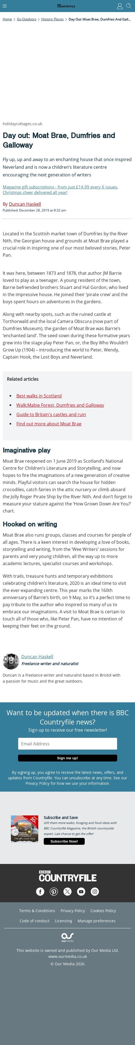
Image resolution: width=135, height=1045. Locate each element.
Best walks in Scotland (39, 396)
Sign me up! (67, 758)
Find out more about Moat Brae (48, 424)
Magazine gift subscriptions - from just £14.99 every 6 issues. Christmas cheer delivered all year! (60, 189)
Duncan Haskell (37, 657)
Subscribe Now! (64, 841)
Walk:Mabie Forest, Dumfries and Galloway (60, 405)
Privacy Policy (37, 783)
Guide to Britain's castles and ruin (51, 414)
